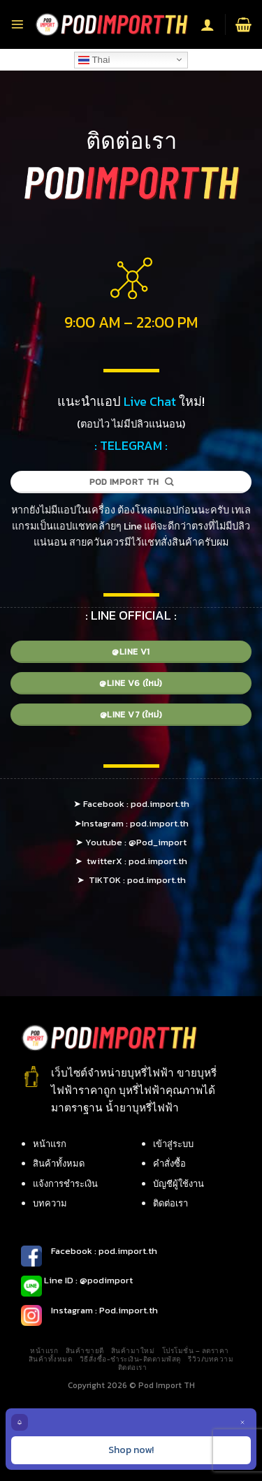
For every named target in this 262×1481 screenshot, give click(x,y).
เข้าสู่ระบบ (173, 1144)
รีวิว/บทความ (210, 1359)
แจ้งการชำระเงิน (65, 1183)
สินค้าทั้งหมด (59, 1163)
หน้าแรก (49, 1144)
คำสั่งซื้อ (169, 1163)
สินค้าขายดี (85, 1350)
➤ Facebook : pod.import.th (131, 803)
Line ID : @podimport (87, 1280)
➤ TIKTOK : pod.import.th (131, 880)
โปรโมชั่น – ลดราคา (195, 1350)
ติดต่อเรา (170, 1203)
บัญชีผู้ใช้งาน (178, 1183)
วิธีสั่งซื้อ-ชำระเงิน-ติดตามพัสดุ (130, 1359)
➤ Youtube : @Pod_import (131, 842)
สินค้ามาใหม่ (132, 1350)
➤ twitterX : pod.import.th (131, 861)
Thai (94, 59)
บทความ (50, 1203)
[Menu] (17, 24)
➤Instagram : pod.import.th (131, 823)
